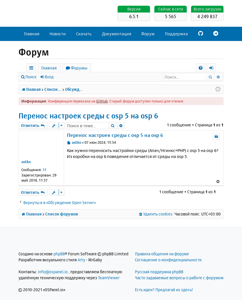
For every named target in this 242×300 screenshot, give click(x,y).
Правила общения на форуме (162, 253)
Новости (58, 33)
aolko (26, 161)
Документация (116, 33)
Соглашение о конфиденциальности (168, 259)
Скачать (84, 33)
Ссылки (32, 68)
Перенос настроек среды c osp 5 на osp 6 (88, 115)
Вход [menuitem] (213, 68)
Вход (49, 76)
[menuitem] (200, 67)
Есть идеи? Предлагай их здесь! (164, 289)
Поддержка (176, 33)
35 (44, 169)
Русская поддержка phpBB (159, 271)
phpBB (59, 253)
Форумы (79, 68)
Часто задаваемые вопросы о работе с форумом (179, 277)
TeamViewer (109, 277)
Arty (81, 259)
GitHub (102, 101)
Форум (148, 33)
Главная (31, 33)
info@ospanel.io (53, 271)
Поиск (30, 76)
